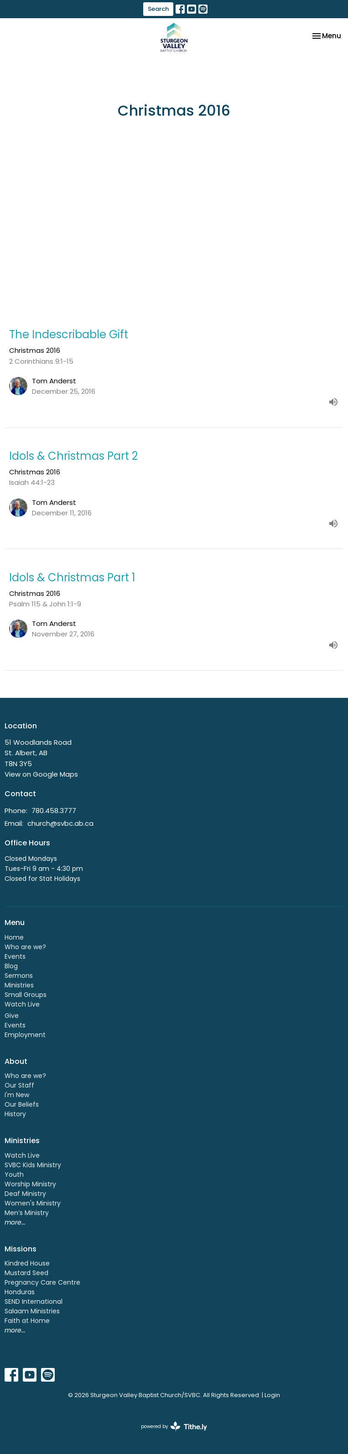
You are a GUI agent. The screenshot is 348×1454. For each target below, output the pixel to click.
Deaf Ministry (25, 1193)
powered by (174, 1426)
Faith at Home (27, 1320)
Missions (20, 1249)
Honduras (20, 1291)
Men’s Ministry (27, 1212)
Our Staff (19, 1085)
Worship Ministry (30, 1184)
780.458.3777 (53, 810)
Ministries (19, 985)
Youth (14, 1174)
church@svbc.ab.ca (60, 823)
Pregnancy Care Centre (42, 1282)
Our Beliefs (22, 1104)
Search (158, 9)
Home (14, 937)
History (15, 1113)
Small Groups (26, 994)
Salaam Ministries (32, 1311)
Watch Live (22, 1004)
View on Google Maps (41, 774)
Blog (11, 966)
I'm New (17, 1094)
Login (272, 1395)
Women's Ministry (33, 1203)
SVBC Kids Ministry (33, 1164)
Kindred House (27, 1263)
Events (15, 956)
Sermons (19, 975)
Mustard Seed (26, 1272)
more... (15, 1222)
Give (12, 1015)
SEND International (33, 1301)
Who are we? (25, 946)
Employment (25, 1034)
